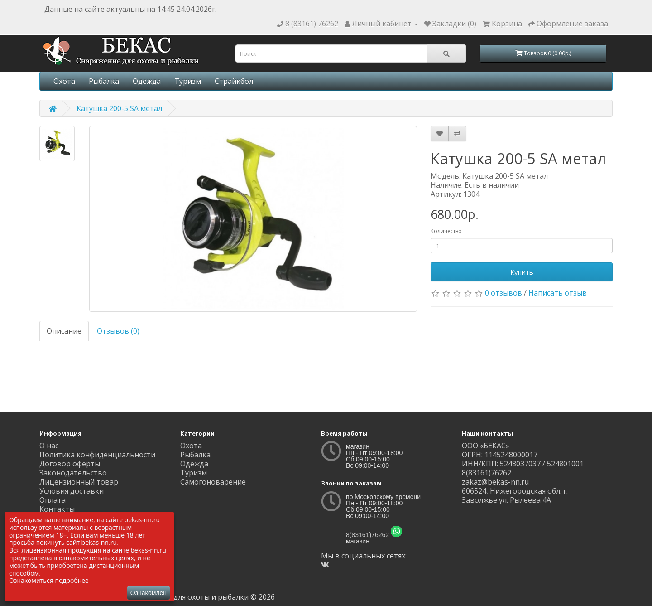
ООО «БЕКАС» (485, 446)
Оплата (52, 500)
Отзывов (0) (118, 331)
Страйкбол (234, 81)
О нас (48, 446)
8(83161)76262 (367, 534)
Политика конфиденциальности (97, 455)
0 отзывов (503, 293)
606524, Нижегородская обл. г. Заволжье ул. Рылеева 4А (515, 495)
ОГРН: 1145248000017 (499, 455)
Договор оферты (69, 464)
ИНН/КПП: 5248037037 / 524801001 (523, 464)
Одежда (147, 81)
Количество (446, 231)
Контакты (57, 509)
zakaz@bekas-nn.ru (495, 482)
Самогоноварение (213, 482)
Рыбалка (104, 81)
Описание (64, 331)
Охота (64, 81)
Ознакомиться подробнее (49, 580)
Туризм (187, 81)
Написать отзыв (557, 293)
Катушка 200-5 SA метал (119, 108)
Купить (521, 271)
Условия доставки (71, 491)
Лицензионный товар (78, 482)
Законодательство (73, 473)
